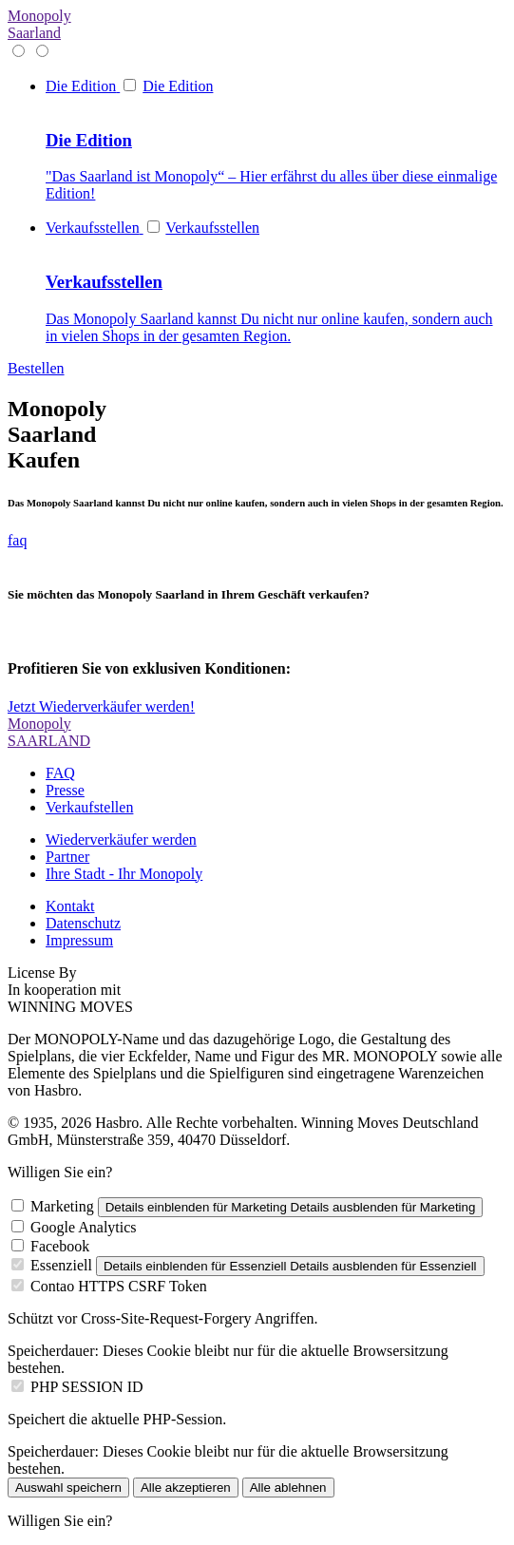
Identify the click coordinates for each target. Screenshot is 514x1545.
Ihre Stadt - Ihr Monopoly (124, 874)
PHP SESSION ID (86, 1387)
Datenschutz (83, 923)
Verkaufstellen (89, 807)
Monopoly (39, 24)
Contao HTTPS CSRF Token (118, 1286)
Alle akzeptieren (186, 1487)
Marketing (62, 1206)
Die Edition (178, 86)
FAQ (60, 773)
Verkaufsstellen (212, 227)
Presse (65, 790)
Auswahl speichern (68, 1487)
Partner (67, 857)
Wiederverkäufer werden (121, 839)
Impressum (79, 940)
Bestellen (36, 368)
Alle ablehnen (288, 1487)
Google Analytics (83, 1227)
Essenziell (61, 1265)
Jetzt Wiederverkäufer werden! (101, 706)
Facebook (59, 1246)
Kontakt (70, 906)
